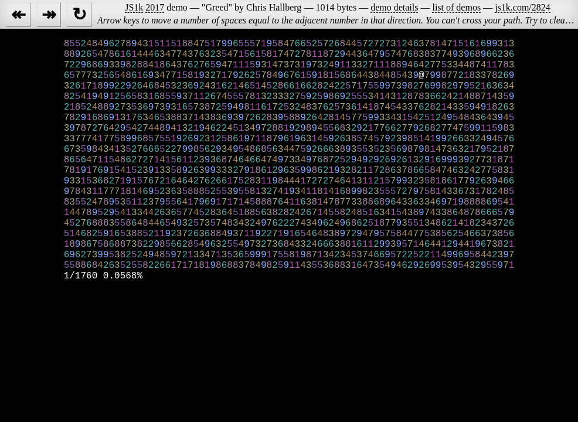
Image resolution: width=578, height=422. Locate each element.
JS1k (134, 7)
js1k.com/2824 (522, 7)
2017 (154, 7)
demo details (394, 7)
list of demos (456, 7)
